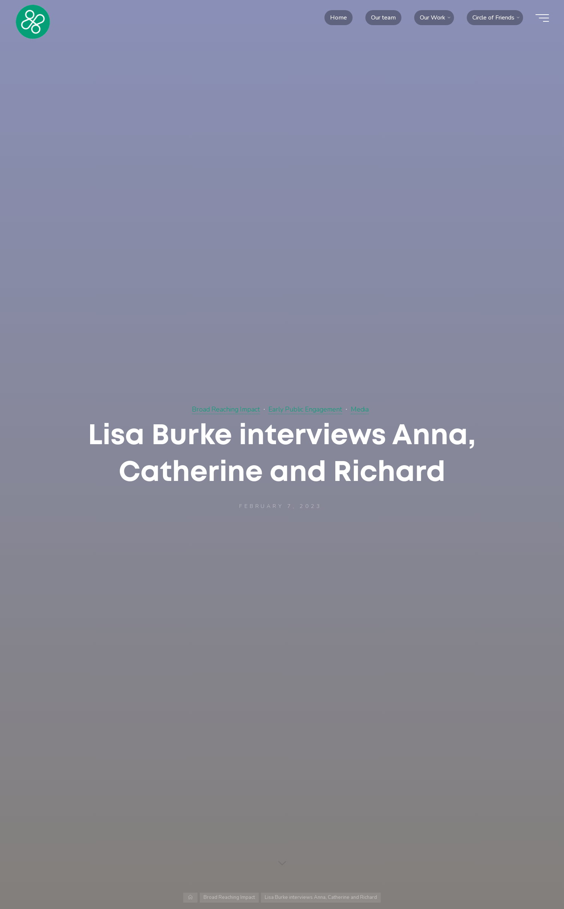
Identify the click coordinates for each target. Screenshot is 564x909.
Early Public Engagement (305, 409)
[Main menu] (542, 18)
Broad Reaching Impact (226, 409)
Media (360, 409)
